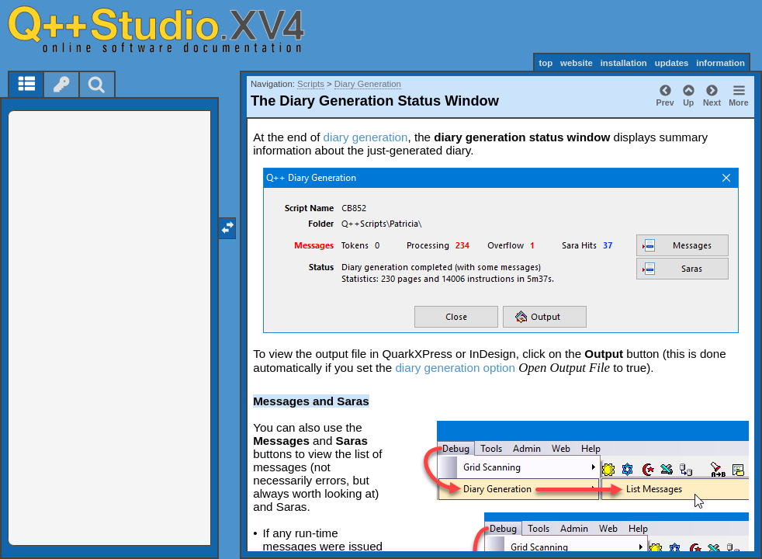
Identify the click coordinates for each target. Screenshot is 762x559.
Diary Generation (367, 84)
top (545, 63)
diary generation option (455, 367)
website (576, 63)
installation (624, 63)
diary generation (366, 137)
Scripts (310, 84)
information (720, 63)
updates (672, 63)
